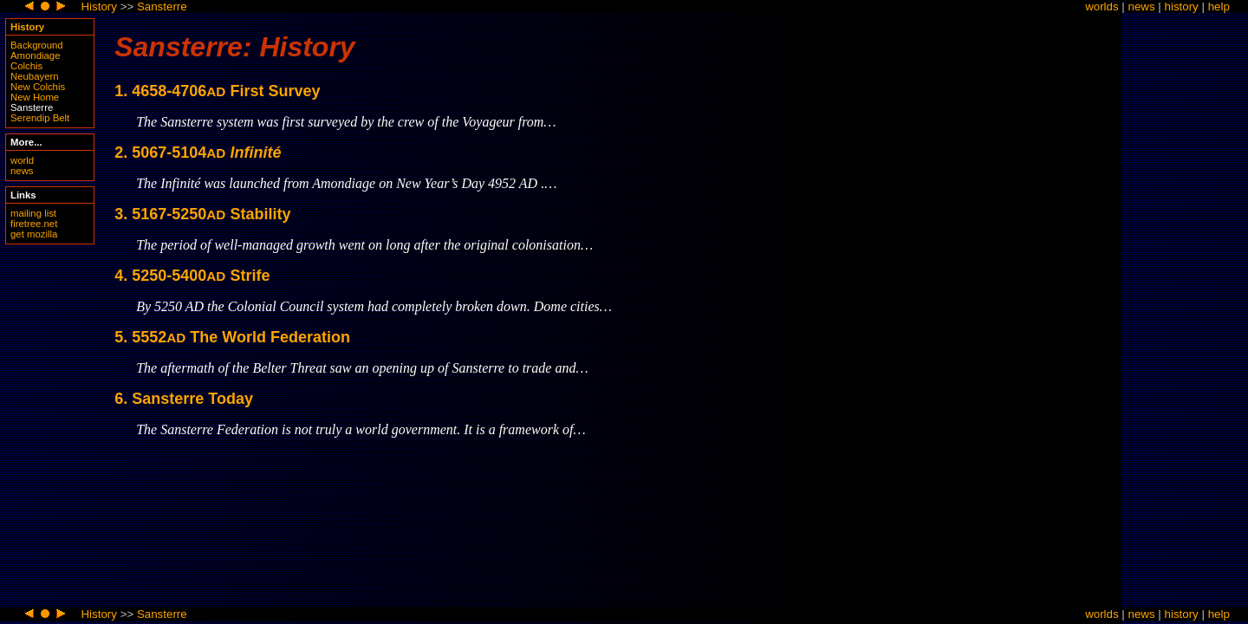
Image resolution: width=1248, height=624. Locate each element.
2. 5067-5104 (197, 152)
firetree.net (33, 223)
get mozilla (33, 234)
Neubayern (34, 76)
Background (36, 45)
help (1219, 6)
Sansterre (162, 6)
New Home (34, 97)
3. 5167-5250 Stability (202, 214)
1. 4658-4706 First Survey (217, 91)
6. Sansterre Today (183, 398)
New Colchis (37, 86)
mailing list (33, 213)
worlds (1102, 6)
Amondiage (35, 55)
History (98, 6)
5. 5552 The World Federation (232, 337)
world (22, 160)
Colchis (26, 66)
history (1182, 6)
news (1141, 6)
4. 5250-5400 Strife (192, 275)
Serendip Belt (39, 118)
